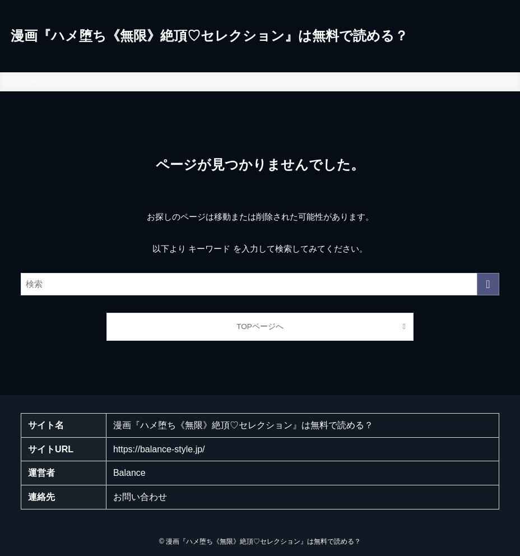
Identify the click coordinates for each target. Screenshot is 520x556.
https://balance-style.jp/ (159, 449)
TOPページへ (260, 326)
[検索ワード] (260, 284)
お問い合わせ (140, 497)
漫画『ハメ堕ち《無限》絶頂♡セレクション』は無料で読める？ (209, 36)
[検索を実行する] (488, 284)
